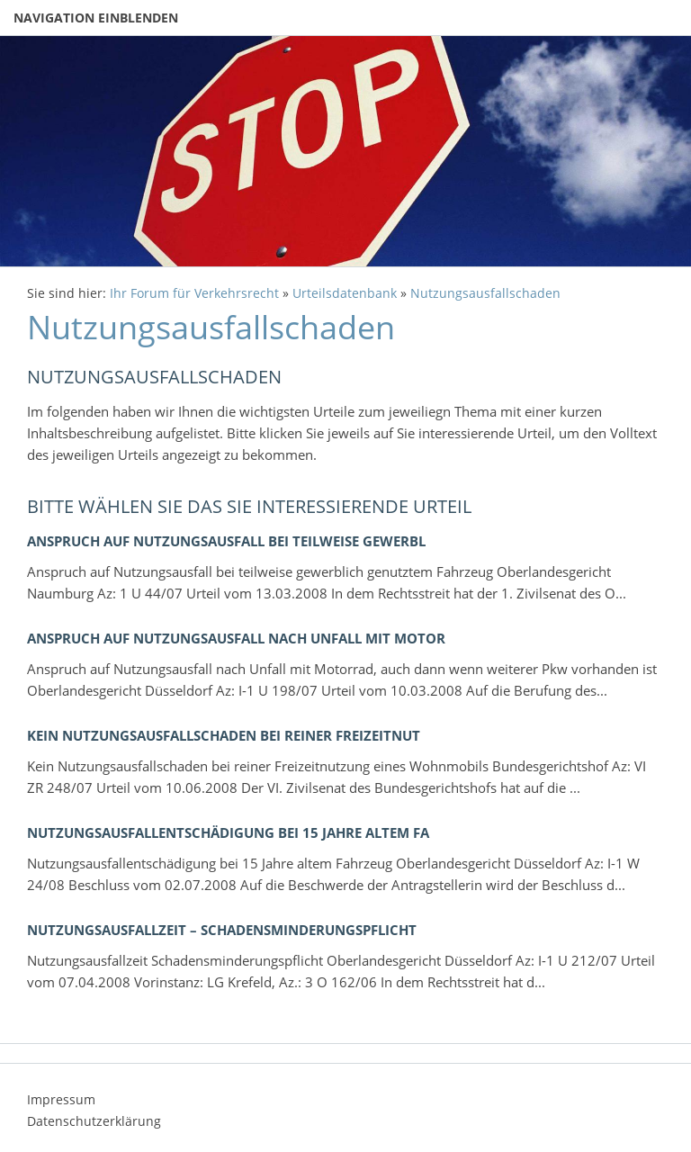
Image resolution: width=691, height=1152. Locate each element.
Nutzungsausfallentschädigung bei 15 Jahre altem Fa (228, 833)
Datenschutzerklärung (94, 1121)
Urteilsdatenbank (344, 293)
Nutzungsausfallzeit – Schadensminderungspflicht (222, 930)
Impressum (61, 1099)
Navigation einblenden (95, 17)
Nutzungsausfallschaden (485, 293)
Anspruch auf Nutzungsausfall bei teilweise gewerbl (226, 541)
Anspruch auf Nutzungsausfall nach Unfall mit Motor (236, 638)
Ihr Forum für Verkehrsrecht (194, 293)
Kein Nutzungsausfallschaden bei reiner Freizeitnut (223, 735)
